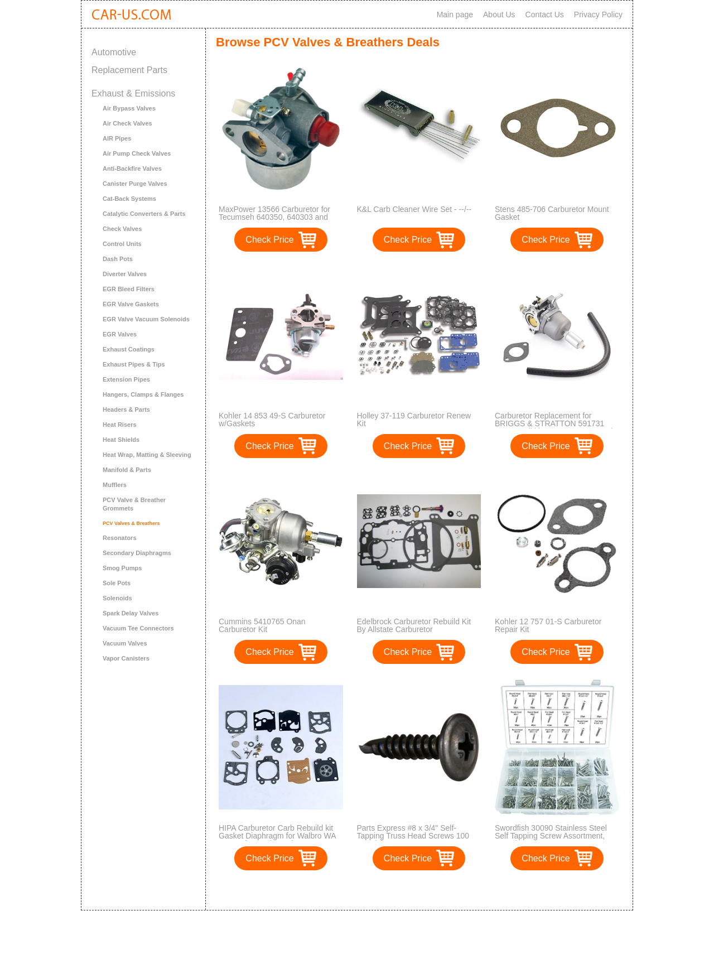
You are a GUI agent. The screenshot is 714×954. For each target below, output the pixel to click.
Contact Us (544, 14)
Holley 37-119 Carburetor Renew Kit (414, 419)
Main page (455, 14)
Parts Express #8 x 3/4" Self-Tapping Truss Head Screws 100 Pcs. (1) (413, 835)
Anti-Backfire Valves (132, 168)
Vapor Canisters (126, 658)
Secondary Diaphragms (137, 553)
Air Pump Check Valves (137, 153)
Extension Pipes (126, 379)
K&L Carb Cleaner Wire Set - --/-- (414, 209)
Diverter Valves (125, 274)
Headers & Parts (126, 409)
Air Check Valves (127, 123)
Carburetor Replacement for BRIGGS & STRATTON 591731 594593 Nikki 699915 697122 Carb (555, 423)
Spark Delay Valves (130, 613)
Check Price (269, 239)
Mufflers (115, 484)
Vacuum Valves (125, 643)
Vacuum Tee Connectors (138, 628)
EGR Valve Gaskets (131, 304)
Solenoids (117, 598)
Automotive (113, 52)
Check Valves (122, 228)
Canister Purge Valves (135, 183)
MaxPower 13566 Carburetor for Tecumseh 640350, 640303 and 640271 (274, 217)
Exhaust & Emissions (133, 93)
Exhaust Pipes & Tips (134, 364)
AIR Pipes (117, 138)
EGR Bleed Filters (129, 289)
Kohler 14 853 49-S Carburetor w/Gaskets (272, 419)
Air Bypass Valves (129, 108)
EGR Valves (120, 334)
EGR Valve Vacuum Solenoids (146, 319)
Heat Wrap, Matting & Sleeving (147, 454)
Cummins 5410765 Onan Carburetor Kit (262, 625)
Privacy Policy (598, 14)
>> (440, 890)
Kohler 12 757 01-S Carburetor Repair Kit (548, 625)
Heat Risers (120, 424)
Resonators (120, 537)
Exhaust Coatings (129, 349)
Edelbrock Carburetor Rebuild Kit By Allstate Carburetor (414, 625)
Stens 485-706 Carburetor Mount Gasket (552, 213)
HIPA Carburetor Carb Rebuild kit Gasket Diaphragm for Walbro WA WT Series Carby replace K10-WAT (280, 835)
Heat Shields (121, 439)
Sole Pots (117, 583)
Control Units (122, 243)
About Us (499, 14)
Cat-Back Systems (129, 198)
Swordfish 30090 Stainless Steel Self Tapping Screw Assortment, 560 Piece (551, 835)
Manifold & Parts (127, 469)
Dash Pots (118, 259)
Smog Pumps (122, 568)
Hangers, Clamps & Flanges (143, 394)
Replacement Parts (129, 70)
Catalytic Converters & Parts (144, 213)
